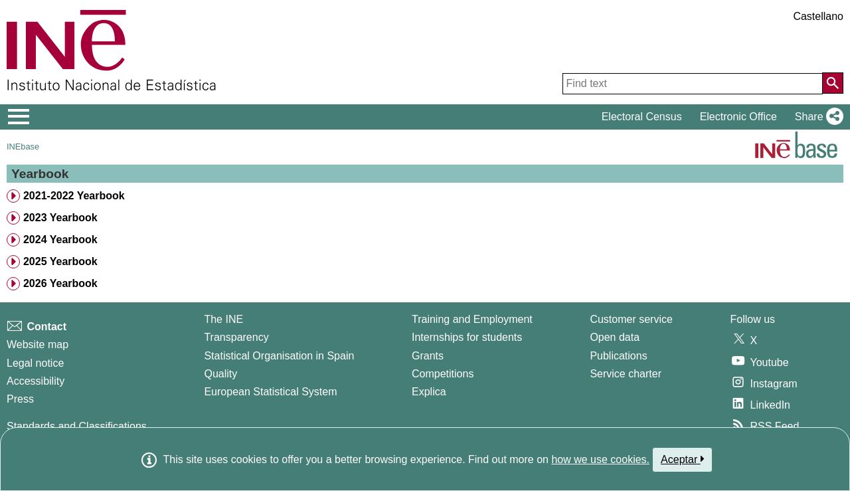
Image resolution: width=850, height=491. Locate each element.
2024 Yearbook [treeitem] (60, 239)
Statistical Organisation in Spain (279, 355)
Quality (220, 373)
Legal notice (35, 363)
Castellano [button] (818, 16)
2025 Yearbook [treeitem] (60, 261)
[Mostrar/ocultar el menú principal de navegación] (19, 117)
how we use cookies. (600, 459)
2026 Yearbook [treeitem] (60, 283)
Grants (428, 355)
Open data (614, 337)
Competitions (442, 373)
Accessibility (35, 381)
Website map (37, 344)
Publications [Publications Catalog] (618, 355)
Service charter (625, 373)
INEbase (23, 146)
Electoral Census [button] (642, 116)
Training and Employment (472, 319)
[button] (816, 117)
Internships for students (467, 337)
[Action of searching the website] (832, 83)
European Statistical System (270, 391)
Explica (429, 391)
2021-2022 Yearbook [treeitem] (74, 195)
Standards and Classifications (77, 426)
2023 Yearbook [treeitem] (60, 217)
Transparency (236, 337)
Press (20, 399)
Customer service (631, 319)
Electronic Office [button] (738, 116)
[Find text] (692, 83)
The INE (223, 319)
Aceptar (682, 459)
